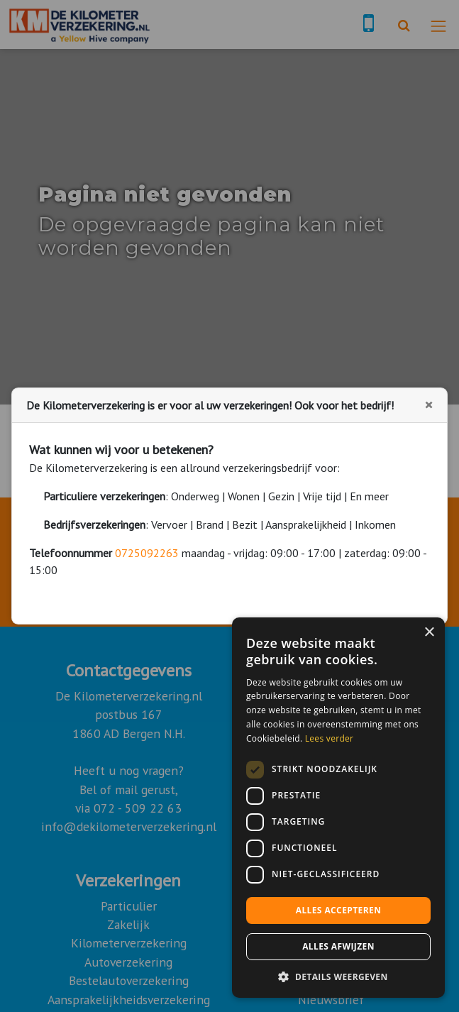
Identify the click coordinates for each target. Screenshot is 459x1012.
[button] (338, 976)
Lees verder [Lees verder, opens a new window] (329, 738)
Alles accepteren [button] (339, 910)
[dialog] (338, 807)
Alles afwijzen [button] (338, 946)
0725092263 (147, 553)
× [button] (429, 632)
